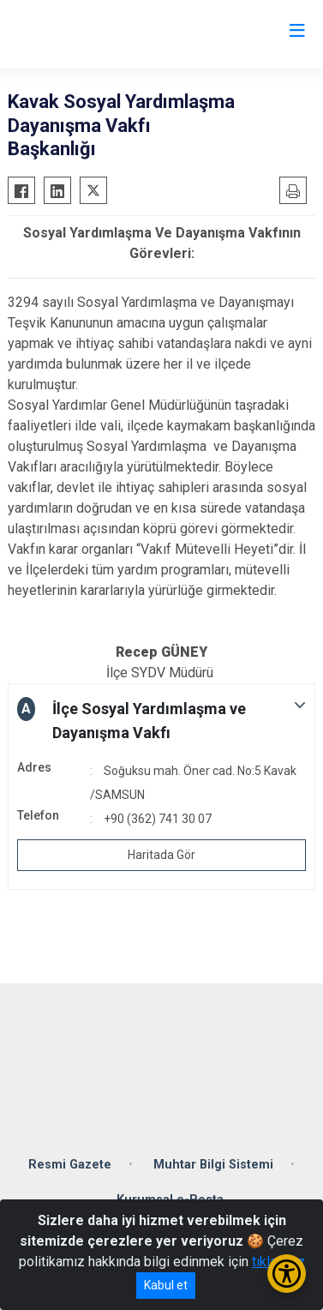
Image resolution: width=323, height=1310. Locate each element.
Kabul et (166, 1285)
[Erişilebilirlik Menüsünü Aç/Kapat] (286, 1273)
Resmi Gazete (69, 1164)
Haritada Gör (161, 855)
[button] (161, 721)
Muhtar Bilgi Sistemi (213, 1164)
